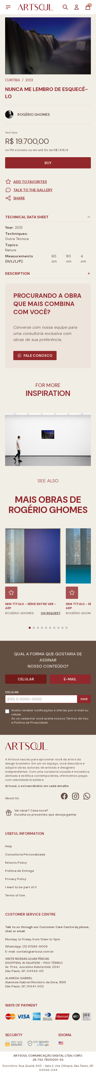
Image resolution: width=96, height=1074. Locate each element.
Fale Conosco (34, 355)
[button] (48, 198)
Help (8, 846)
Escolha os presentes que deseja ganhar (45, 815)
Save (84, 699)
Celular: (12, 692)
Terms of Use (15, 895)
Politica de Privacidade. (31, 723)
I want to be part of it (21, 887)
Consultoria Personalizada (25, 854)
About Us (12, 798)
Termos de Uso (77, 718)
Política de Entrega (19, 871)
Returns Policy (16, 863)
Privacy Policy (15, 879)
